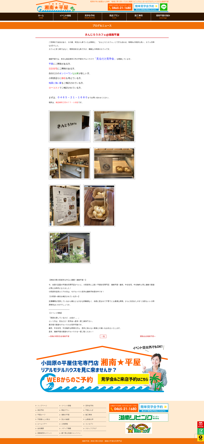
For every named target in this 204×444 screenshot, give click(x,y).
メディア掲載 (66, 428)
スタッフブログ (91, 428)
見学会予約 (89, 406)
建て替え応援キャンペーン (71, 433)
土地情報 (64, 424)
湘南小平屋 (65, 415)
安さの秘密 (65, 419)
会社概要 (40, 428)
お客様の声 (89, 419)
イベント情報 (66, 406)
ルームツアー (42, 424)
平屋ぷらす (89, 410)
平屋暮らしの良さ (43, 419)
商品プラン (65, 410)
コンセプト (89, 424)
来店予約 (40, 410)
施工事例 (88, 415)
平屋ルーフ (41, 415)
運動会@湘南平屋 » (147, 336)
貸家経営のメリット (44, 433)
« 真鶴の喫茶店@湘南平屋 (59, 336)
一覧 (103, 336)
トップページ (42, 406)
